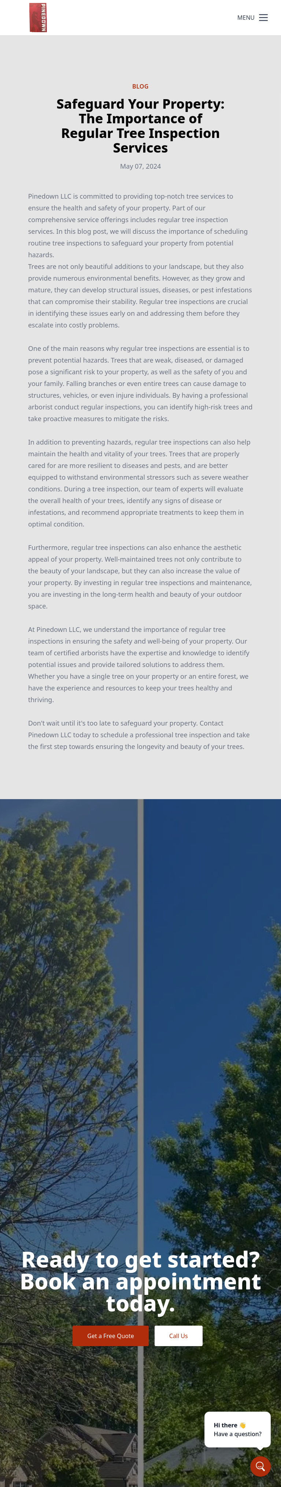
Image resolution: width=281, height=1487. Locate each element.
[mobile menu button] (263, 17)
